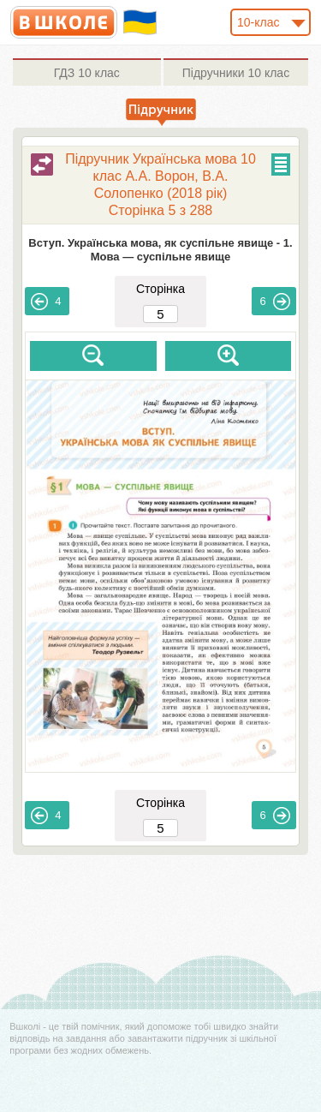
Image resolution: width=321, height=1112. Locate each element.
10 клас (87, 73)
